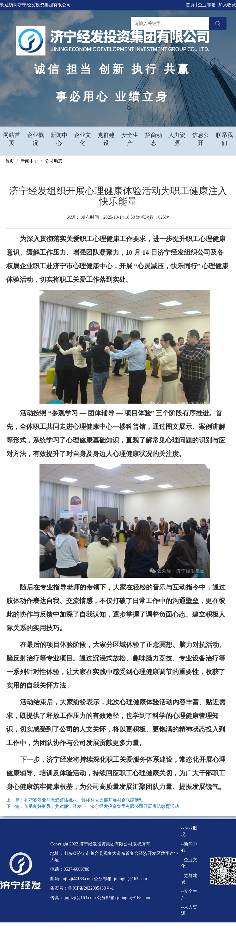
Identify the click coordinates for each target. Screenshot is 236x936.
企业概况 (35, 139)
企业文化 (82, 139)
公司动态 (54, 161)
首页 (190, 5)
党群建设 (106, 139)
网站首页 (11, 139)
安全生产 (129, 139)
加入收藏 (227, 5)
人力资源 (176, 139)
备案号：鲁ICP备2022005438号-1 (82, 888)
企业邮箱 (206, 5)
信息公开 (200, 139)
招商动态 (153, 139)
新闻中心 (59, 139)
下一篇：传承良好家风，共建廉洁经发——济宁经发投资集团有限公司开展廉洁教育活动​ (92, 806)
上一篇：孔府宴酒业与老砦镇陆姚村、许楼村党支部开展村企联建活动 (74, 800)
